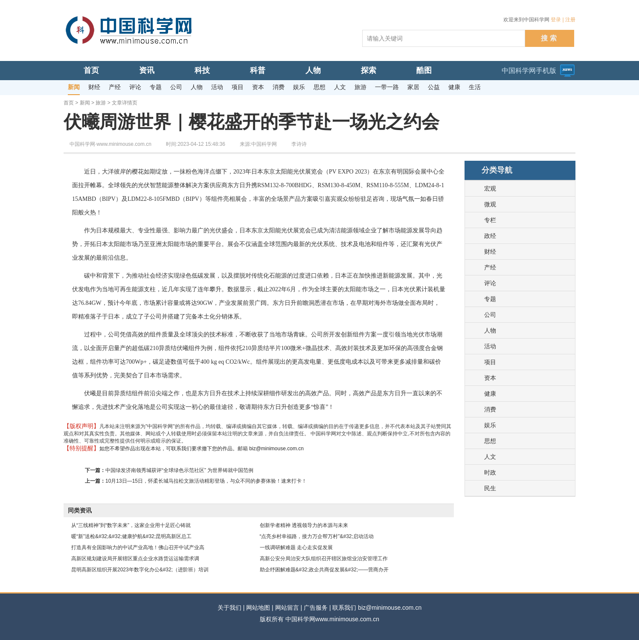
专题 (490, 298)
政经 (490, 235)
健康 (490, 393)
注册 (570, 20)
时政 (490, 472)
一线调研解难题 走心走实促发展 (296, 547)
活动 (490, 346)
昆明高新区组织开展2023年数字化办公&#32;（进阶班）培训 (140, 570)
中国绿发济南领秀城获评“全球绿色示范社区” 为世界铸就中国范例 (179, 470)
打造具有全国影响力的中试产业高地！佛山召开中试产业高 (137, 547)
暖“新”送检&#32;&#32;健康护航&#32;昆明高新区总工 (131, 536)
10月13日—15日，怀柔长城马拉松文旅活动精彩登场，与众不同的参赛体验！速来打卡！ (206, 481)
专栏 (490, 220)
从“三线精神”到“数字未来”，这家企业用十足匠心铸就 (131, 525)
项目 (490, 362)
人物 (490, 330)
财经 (490, 251)
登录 (556, 20)
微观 (490, 204)
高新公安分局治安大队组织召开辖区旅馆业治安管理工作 (324, 559)
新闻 (85, 103)
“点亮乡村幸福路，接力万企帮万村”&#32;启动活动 (317, 536)
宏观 (490, 188)
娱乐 (490, 425)
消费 (490, 409)
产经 (490, 267)
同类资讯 (80, 510)
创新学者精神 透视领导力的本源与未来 (304, 525)
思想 (490, 440)
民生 (490, 488)
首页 (69, 103)
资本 (490, 377)
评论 (490, 283)
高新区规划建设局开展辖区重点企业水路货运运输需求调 (135, 559)
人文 (490, 456)
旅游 (101, 103)
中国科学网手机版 (529, 70)
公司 (490, 314)
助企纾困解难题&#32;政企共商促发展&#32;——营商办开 (324, 570)
